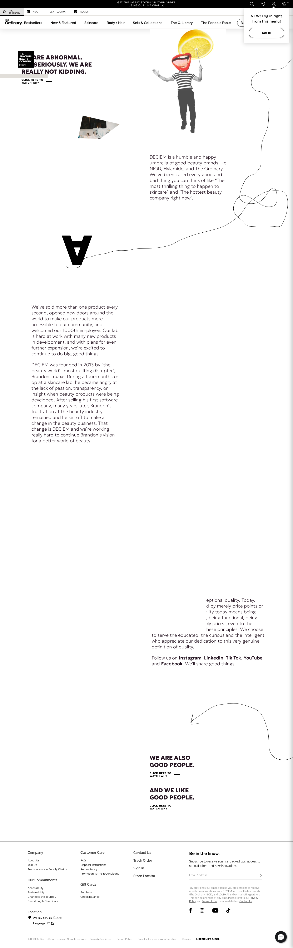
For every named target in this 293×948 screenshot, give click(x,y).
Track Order (142, 860)
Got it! (266, 32)
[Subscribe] (261, 875)
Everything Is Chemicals (43, 901)
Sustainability (36, 892)
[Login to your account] (273, 4)
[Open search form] (251, 4)
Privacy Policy (124, 939)
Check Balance (90, 896)
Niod (32, 11)
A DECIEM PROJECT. (207, 939)
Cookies (186, 939)
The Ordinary (11, 12)
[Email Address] (225, 875)
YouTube (253, 658)
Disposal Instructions (93, 864)
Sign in (138, 868)
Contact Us (245, 901)
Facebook (172, 664)
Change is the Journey (42, 896)
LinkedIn (213, 658)
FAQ (83, 860)
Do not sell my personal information (157, 939)
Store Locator (144, 876)
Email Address (198, 875)
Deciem (81, 11)
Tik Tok (233, 658)
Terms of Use (209, 901)
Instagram (190, 658)
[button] (63, 23)
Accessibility (35, 888)
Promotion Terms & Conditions (99, 873)
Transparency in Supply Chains (47, 869)
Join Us (32, 864)
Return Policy (88, 869)
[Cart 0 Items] (285, 4)
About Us (33, 860)
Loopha (57, 12)
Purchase (86, 892)
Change (57, 917)
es (48, 923)
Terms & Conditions (100, 939)
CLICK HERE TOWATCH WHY (32, 81)
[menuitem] (12, 12)
